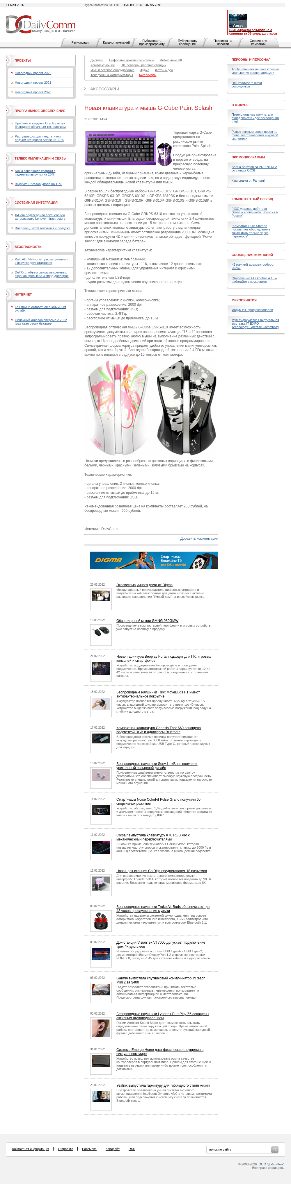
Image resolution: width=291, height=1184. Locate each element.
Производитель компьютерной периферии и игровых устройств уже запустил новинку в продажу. (163, 627)
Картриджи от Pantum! (248, 180)
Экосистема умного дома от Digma (144, 585)
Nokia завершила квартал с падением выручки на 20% (35, 172)
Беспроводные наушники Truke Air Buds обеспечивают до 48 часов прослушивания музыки (163, 909)
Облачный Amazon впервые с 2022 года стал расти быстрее (41, 321)
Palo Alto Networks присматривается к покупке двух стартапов (41, 260)
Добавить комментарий (199, 538)
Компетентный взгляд (252, 199)
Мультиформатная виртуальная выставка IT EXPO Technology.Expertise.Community (255, 323)
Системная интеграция (36, 202)
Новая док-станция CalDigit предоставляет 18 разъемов (161, 871)
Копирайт (113, 1149)
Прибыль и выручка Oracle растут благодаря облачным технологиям (40, 124)
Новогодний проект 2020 (33, 92)
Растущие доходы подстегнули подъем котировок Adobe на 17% (39, 138)
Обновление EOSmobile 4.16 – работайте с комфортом (254, 279)
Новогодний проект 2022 (33, 73)
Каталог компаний (116, 42)
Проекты (23, 60)
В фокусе (240, 105)
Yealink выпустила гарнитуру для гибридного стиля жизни (163, 1085)
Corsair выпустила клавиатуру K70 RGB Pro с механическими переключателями (153, 837)
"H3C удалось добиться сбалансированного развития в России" (255, 212)
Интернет (23, 294)
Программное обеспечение (40, 110)
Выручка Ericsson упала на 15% (38, 184)
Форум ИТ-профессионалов (252, 310)
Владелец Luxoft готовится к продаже (42, 228)
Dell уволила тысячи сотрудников (247, 84)
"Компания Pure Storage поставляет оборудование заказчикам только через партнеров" (251, 231)
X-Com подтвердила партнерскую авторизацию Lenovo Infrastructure (40, 216)
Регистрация (81, 42)
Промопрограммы (248, 157)
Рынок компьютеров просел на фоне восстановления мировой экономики (255, 135)
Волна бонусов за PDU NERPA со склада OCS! (254, 168)
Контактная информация (30, 1149)
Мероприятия (244, 300)
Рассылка (89, 1149)
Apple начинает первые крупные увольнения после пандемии (256, 70)
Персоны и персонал (251, 59)
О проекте (65, 1149)
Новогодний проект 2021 (33, 82)
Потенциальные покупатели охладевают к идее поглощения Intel (255, 118)
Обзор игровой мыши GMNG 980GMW (147, 621)
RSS (132, 1149)
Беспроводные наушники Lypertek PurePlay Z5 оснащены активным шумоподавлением (162, 1016)
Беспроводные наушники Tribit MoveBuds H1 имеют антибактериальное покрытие (158, 694)
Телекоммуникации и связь (40, 158)
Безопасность (28, 246)
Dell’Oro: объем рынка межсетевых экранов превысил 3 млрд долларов (42, 274)
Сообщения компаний (252, 255)
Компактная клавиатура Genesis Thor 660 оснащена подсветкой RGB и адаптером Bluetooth (158, 730)
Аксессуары (104, 89)
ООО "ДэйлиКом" (271, 1164)
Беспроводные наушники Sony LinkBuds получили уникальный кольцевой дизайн (157, 766)
